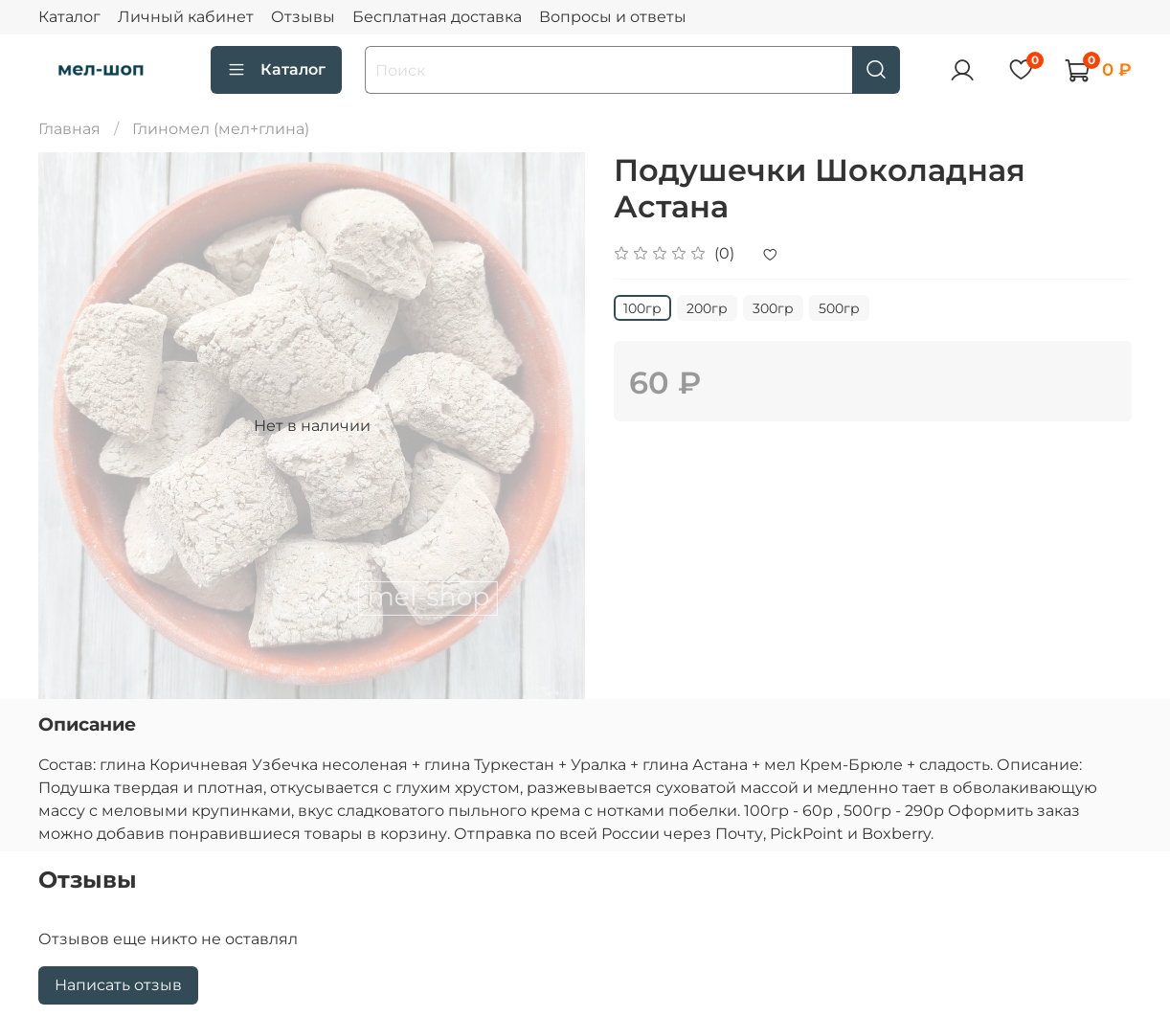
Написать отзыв (118, 985)
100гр (642, 308)
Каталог (69, 17)
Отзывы (303, 17)
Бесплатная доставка (437, 17)
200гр (707, 308)
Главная (69, 129)
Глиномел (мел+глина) (220, 129)
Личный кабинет (186, 17)
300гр (773, 308)
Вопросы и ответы (612, 17)
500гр (839, 308)
